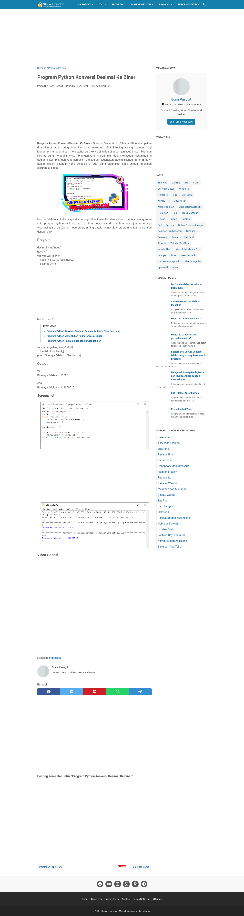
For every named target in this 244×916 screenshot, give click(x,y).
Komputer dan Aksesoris (172, 540)
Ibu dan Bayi (165, 529)
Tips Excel (189, 237)
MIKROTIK (163, 200)
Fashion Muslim (167, 471)
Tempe (175, 237)
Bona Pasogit (181, 99)
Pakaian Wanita (167, 483)
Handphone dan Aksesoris (173, 466)
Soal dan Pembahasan (170, 231)
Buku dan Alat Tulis (169, 546)
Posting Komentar (100, 86)
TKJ (101, 4)
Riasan (161, 219)
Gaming (176, 182)
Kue (175, 194)
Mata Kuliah (180, 200)
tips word (163, 267)
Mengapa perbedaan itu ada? (187, 318)
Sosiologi (162, 237)
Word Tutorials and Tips (188, 249)
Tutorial (162, 243)
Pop (175, 213)
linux (173, 255)
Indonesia (55, 657)
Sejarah (186, 219)
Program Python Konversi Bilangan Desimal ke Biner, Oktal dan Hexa (83, 331)
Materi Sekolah (141, 4)
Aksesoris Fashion (169, 443)
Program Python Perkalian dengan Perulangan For (74, 341)
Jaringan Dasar (166, 188)
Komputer (163, 194)
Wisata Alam (164, 249)
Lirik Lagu (187, 194)
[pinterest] (94, 691)
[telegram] (140, 691)
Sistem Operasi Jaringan (191, 225)
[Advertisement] (122, 37)
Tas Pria (163, 500)
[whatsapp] (117, 691)
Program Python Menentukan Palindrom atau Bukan (75, 336)
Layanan (164, 4)
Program (117, 4)
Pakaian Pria (165, 454)
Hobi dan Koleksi (168, 523)
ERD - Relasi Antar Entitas (185, 393)
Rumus (173, 219)
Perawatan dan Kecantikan (174, 517)
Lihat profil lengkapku (181, 121)
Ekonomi (162, 182)
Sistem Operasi (166, 225)
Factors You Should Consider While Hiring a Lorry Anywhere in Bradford (188, 355)
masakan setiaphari (168, 261)
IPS (186, 182)
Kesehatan (184, 188)
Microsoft (84, 4)
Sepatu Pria (165, 460)
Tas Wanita (164, 477)
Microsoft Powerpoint (190, 206)
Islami (196, 182)
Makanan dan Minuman (172, 489)
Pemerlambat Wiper (182, 409)
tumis (175, 267)
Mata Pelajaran (166, 206)
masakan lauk (188, 255)
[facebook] (48, 691)
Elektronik (163, 448)
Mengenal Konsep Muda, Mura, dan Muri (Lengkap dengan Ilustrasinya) (187, 376)
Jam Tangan (165, 506)
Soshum (190, 231)
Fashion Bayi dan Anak (171, 535)
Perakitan (163, 213)
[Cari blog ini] (205, 4)
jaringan (162, 255)
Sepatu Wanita (166, 494)
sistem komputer (192, 261)
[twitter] (71, 691)
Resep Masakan (187, 4)
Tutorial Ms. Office (179, 243)
